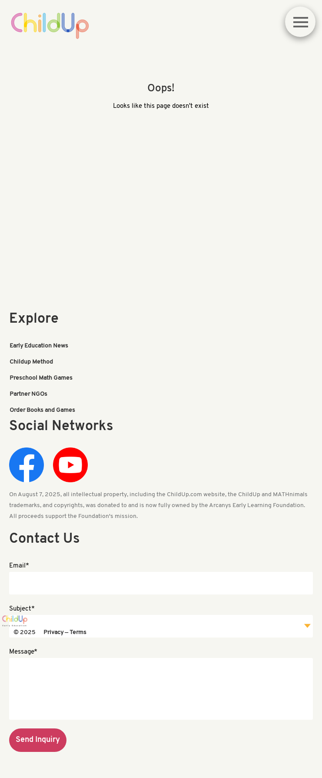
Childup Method (31, 362)
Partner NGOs (28, 394)
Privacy (53, 632)
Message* (23, 652)
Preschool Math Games (41, 378)
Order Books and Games (42, 410)
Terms (78, 632)
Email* (19, 566)
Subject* (22, 609)
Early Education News (39, 346)
